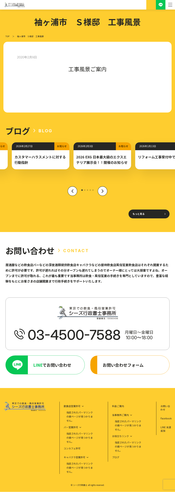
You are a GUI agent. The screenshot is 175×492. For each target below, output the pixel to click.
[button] (72, 193)
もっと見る (139, 213)
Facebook (166, 418)
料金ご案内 (118, 406)
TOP (7, 36)
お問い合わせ (165, 408)
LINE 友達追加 (165, 429)
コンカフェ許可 (72, 448)
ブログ (115, 457)
